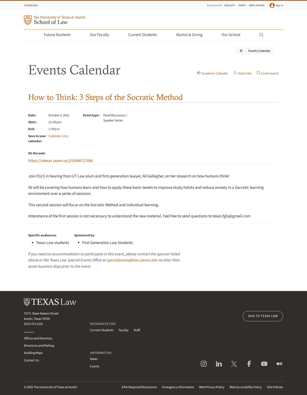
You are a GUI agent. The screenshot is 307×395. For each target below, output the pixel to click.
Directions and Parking (39, 345)
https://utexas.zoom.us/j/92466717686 (60, 161)
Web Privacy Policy (211, 387)
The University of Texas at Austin (55, 387)
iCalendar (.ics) (58, 136)
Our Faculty (102, 35)
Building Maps (33, 353)
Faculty (229, 5)
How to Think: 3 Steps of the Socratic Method (105, 97)
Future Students (60, 35)
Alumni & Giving (192, 35)
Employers (256, 5)
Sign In (276, 5)
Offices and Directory (38, 338)
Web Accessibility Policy (246, 387)
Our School (234, 35)
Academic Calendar (212, 73)
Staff (242, 5)
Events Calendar (259, 51)
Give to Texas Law (262, 316)
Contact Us (31, 360)
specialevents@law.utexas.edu (132, 260)
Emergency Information (178, 387)
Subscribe (242, 73)
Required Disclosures (139, 387)
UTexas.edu (31, 5)
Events (94, 366)
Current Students (145, 35)
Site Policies (275, 387)
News (94, 359)
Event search (267, 73)
